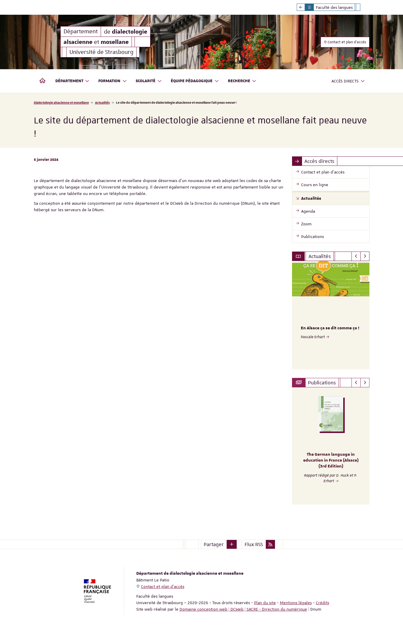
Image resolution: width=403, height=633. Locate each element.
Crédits (322, 602)
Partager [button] (214, 544)
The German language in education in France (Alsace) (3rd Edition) (331, 460)
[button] (231, 544)
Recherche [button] (242, 81)
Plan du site (265, 602)
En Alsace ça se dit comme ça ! (330, 328)
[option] (330, 315)
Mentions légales (296, 602)
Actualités (102, 102)
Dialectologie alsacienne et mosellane (61, 102)
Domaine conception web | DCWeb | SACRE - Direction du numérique (243, 608)
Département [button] (72, 81)
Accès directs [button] (348, 81)
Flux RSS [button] (254, 544)
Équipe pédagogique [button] (195, 81)
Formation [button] (112, 81)
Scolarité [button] (149, 81)
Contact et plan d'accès (345, 42)
